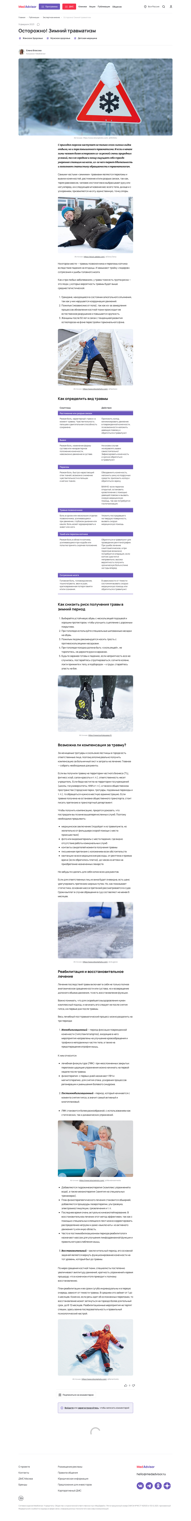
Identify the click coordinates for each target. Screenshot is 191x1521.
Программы (49, 6)
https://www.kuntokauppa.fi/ (100, 735)
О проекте (24, 1466)
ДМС (69, 6)
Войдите (69, 1408)
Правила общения (68, 1472)
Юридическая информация (73, 1478)
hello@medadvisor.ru (151, 1474)
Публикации (104, 6)
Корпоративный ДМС (69, 1490)
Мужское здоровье (58, 38)
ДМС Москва (26, 1478)
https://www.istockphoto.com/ (95, 389)
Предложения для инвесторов (75, 1484)
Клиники (82, 6)
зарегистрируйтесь (88, 1408)
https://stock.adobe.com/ (94, 256)
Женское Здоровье (31, 38)
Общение (117, 6)
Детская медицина (85, 38)
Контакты (24, 1472)
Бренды (23, 1484)
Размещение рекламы (70, 1466)
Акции (92, 6)
